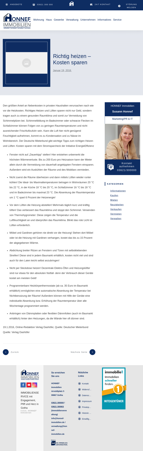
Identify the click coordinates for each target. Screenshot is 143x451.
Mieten (114, 200)
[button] (85, 407)
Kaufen (114, 195)
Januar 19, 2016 (62, 70)
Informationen (118, 191)
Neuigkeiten (117, 205)
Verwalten (115, 218)
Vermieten (116, 214)
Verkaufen (116, 209)
